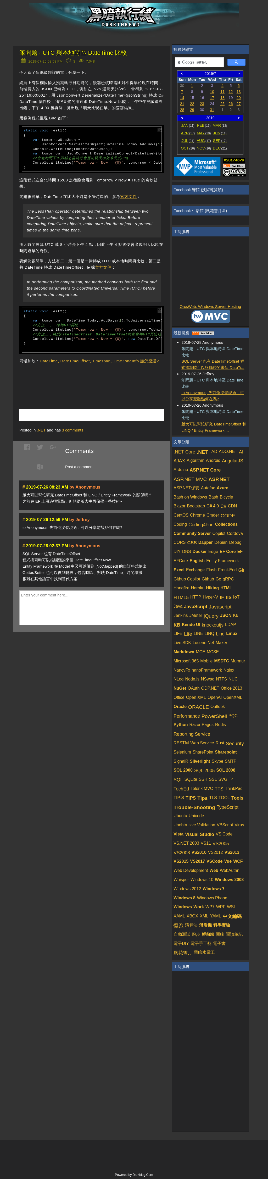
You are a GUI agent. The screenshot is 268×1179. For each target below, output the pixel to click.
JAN (188, 125)
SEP (220, 141)
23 (202, 104)
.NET (41, 430)
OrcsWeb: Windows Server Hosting (210, 306)
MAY (204, 133)
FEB (203, 125)
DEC (220, 148)
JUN (219, 133)
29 (192, 110)
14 (182, 98)
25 (222, 104)
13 (239, 92)
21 (182, 104)
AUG (204, 141)
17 (212, 98)
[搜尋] (199, 62)
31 (212, 110)
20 (239, 98)
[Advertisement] (80, 378)
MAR (220, 125)
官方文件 (128, 196)
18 (222, 98)
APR (188, 133)
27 (239, 104)
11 (222, 92)
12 (230, 92)
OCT (188, 148)
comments (72, 430)
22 (192, 104)
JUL (187, 141)
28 (182, 110)
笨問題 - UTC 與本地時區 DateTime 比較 (73, 52)
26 (230, 104)
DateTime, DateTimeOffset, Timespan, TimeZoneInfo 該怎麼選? (99, 361)
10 (212, 92)
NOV (204, 148)
